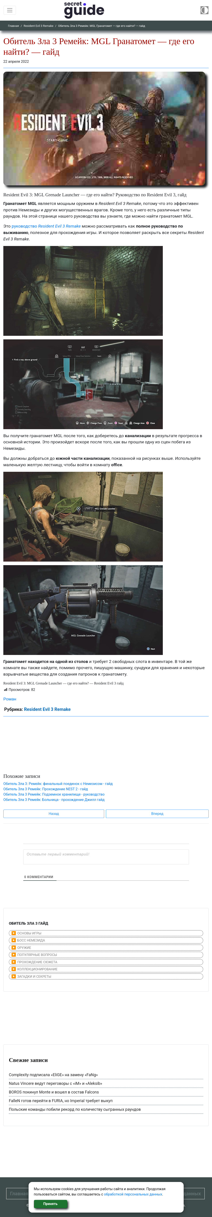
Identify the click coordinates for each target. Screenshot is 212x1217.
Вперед (157, 814)
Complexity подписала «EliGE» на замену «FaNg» (53, 1074)
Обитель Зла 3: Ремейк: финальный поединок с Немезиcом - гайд (58, 784)
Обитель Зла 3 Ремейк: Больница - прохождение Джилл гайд (54, 800)
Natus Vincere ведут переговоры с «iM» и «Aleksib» (55, 1083)
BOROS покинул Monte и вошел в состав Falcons (54, 1092)
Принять (50, 1204)
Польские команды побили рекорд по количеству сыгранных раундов (75, 1109)
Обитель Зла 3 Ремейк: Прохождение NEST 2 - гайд (45, 789)
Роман (9, 699)
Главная (13, 26)
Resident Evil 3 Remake (38, 26)
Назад (54, 814)
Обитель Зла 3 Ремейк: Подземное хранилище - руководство (54, 794)
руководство (46, 226)
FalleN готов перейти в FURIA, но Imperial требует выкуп (61, 1100)
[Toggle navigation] (10, 10)
